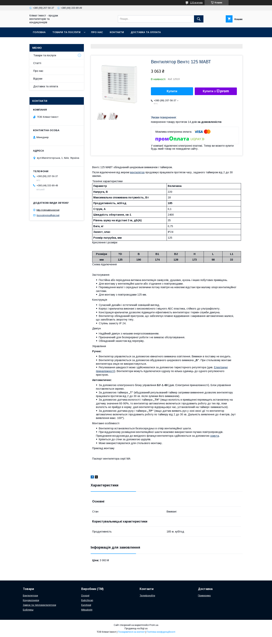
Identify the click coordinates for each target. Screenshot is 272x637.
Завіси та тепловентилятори (39, 605)
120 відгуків (196, 2)
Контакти (117, 32)
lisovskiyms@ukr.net (48, 215)
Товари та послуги (66, 32)
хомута (214, 435)
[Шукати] (198, 18)
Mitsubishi (86, 609)
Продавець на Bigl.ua (136, 628)
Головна (39, 32)
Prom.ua (153, 625)
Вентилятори (30, 595)
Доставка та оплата (146, 32)
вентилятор (137, 172)
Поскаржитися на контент (131, 632)
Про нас (97, 32)
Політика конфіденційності (161, 632)
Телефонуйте (147, 595)
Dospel (85, 595)
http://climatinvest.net (47, 209)
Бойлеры (28, 609)
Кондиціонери (31, 600)
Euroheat (86, 605)
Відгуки (37, 78)
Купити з (216, 91)
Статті (37, 63)
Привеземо (204, 595)
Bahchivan (87, 600)
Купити (172, 91)
